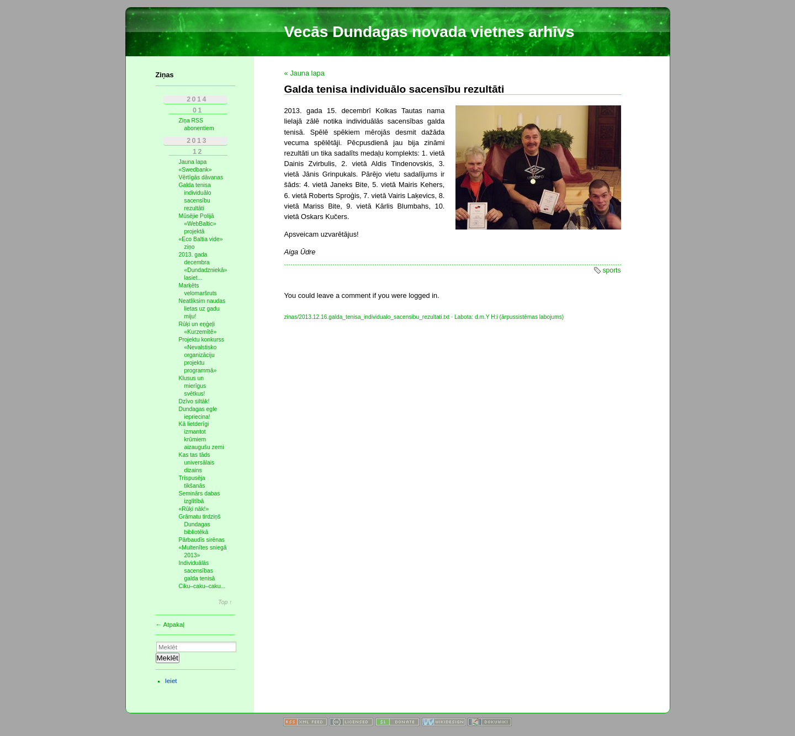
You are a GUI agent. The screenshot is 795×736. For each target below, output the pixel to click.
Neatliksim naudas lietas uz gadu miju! (202, 308)
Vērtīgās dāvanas (201, 177)
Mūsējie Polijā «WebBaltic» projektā (197, 223)
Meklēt (167, 658)
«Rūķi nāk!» (194, 509)
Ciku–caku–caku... (202, 586)
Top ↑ (225, 602)
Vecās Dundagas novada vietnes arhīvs (429, 31)
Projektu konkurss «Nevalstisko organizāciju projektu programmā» (201, 355)
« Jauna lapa (304, 73)
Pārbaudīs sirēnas (202, 540)
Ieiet (171, 681)
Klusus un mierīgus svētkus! (192, 386)
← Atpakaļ (170, 624)
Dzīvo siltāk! (194, 401)
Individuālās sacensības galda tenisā (197, 571)
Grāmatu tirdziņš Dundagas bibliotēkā (200, 524)
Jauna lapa (193, 162)
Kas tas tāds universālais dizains (197, 462)
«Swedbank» (195, 170)
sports (611, 270)
